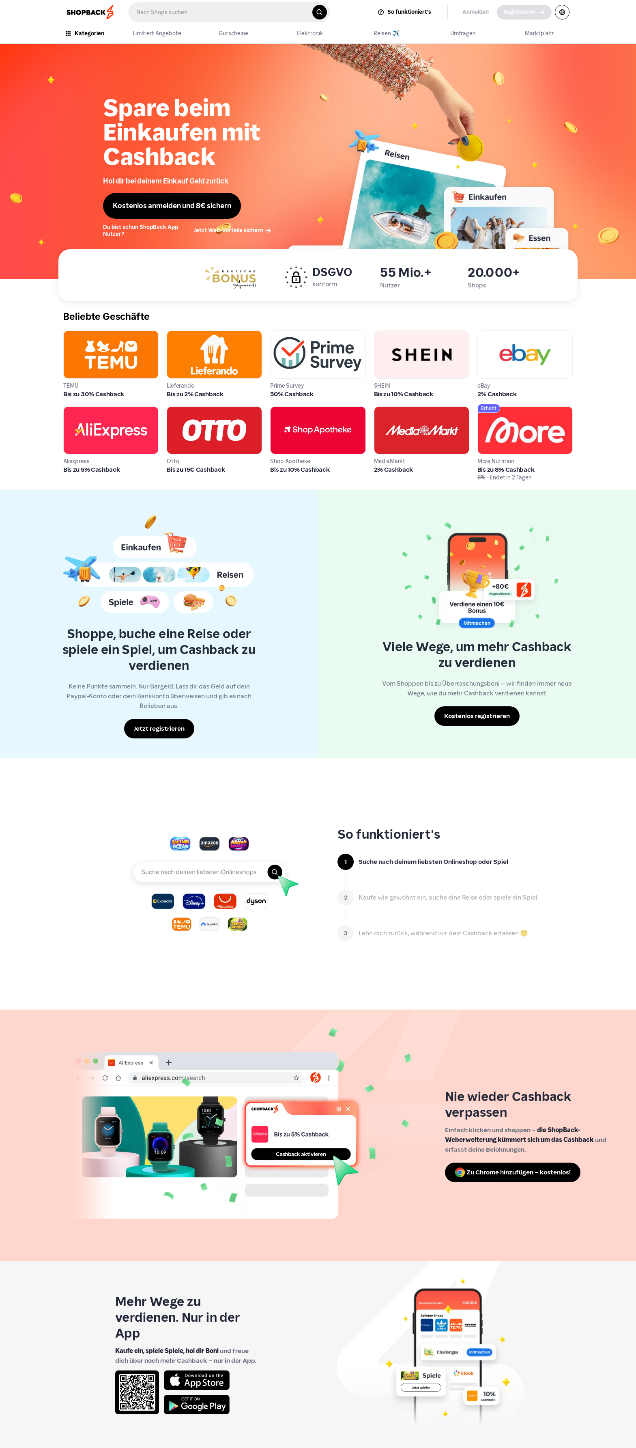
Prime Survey (289, 335)
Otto (174, 411)
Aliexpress (78, 411)
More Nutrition (499, 411)
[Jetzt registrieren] (159, 728)
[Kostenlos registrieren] (477, 716)
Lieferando (183, 335)
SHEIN (383, 335)
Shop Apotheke (293, 411)
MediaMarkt (392, 411)
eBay (484, 335)
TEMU (72, 335)
